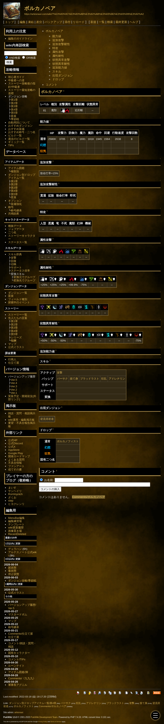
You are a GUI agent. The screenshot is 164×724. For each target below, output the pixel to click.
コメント (51, 84)
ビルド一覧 (15, 135)
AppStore (13, 449)
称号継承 (16, 210)
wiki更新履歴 (16, 527)
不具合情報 (15, 462)
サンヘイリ (15, 491)
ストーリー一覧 (17, 314)
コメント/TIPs (16, 659)
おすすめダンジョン (20, 125)
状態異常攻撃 (61, 59)
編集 (23, 22)
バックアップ (53, 22)
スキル (56, 71)
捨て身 (74, 378)
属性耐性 (58, 55)
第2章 (14, 103)
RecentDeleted (17, 534)
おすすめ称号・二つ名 (21, 132)
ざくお (12, 497)
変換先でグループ (24, 280)
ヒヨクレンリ (16, 504)
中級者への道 (16, 80)
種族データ (15, 225)
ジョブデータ (16, 229)
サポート (16, 267)
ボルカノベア (40, 8)
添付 (67, 22)
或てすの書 (15, 469)
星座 (13, 116)
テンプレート (16, 524)
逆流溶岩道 (47, 418)
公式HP (12, 440)
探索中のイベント (19, 302)
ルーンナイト (16, 665)
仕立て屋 (13, 362)
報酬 (13, 340)
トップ (9, 22)
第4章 (14, 109)
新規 (93, 22)
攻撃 (59, 372)
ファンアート (16, 466)
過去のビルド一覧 (19, 138)
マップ (12, 343)
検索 (110, 22)
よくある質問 (16, 459)
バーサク (62, 378)
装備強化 (16, 204)
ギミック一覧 (16, 142)
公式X (11, 446)
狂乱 (104, 378)
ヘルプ (133, 22)
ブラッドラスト (89, 378)
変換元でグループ (24, 277)
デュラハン (15, 548)
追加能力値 (59, 67)
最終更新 (121, 22)
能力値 (56, 36)
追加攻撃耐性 (61, 44)
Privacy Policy (42, 721)
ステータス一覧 (17, 242)
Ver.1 (14, 392)
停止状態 (13, 574)
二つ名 (12, 232)
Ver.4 (14, 383)
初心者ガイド (16, 77)
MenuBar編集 (16, 518)
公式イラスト (16, 347)
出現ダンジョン (62, 75)
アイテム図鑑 (16, 168)
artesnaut (18, 712)
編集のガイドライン (20, 38)
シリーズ (16, 337)
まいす (12, 487)
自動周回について (19, 122)
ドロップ (58, 79)
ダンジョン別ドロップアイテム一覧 (21, 176)
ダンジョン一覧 (17, 292)
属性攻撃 (58, 51)
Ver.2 (14, 389)
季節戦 (15, 119)
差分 (39, 22)
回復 (13, 261)
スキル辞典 (15, 254)
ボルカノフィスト (68, 441)
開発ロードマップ (19, 456)
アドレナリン (117, 378)
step (10, 500)
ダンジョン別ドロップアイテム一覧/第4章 (32, 703)
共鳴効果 (13, 213)
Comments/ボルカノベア (88, 497)
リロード (79, 22)
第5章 (14, 112)
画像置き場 (15, 530)
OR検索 (29, 57)
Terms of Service (55, 721)
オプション (15, 200)
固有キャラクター (19, 652)
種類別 (15, 171)
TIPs (11, 145)
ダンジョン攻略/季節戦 (22, 580)
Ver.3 (14, 386)
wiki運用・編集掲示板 (21, 419)
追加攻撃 (58, 40)
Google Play (15, 453)
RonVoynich (15, 494)
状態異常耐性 (61, 63)
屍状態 (12, 567)
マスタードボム (17, 614)
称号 (11, 207)
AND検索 (12, 57)
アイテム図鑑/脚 (18, 672)
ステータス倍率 (20, 270)
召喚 (13, 264)
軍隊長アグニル (17, 684)
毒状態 (12, 570)
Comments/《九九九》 (22, 678)
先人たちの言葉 (17, 318)
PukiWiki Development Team (44, 717)
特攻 (55, 48)
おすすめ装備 (16, 129)
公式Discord (15, 443)
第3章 (14, 106)
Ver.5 (14, 379)
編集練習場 (15, 521)
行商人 (12, 359)
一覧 (102, 22)
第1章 (14, 99)
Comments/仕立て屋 (20, 633)
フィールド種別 (17, 299)
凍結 (31, 22)
